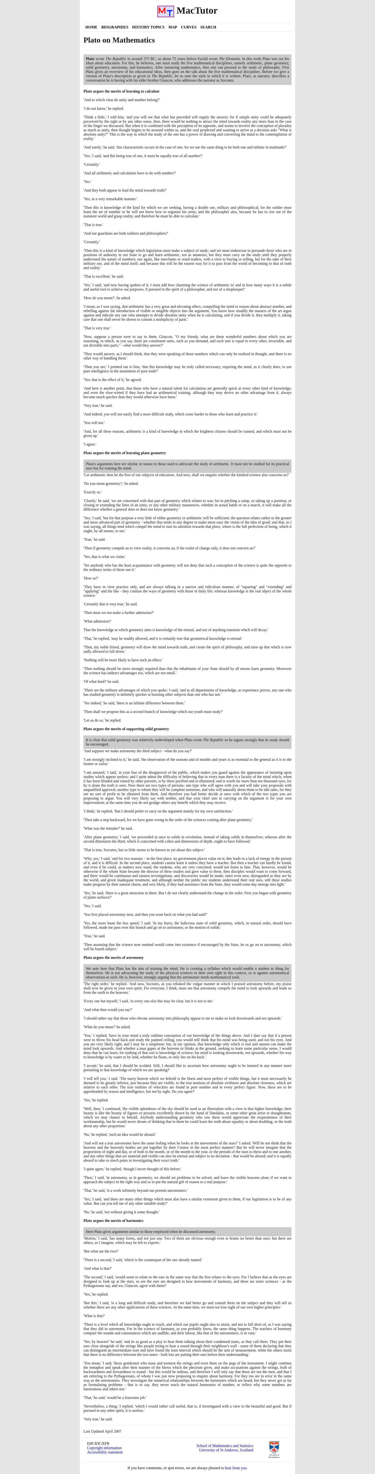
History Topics (148, 27)
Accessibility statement (105, 1452)
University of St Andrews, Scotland (226, 1450)
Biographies (114, 27)
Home (91, 27)
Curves (188, 27)
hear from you (236, 1468)
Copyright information (104, 1448)
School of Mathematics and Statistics (225, 1446)
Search (208, 27)
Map (172, 27)
